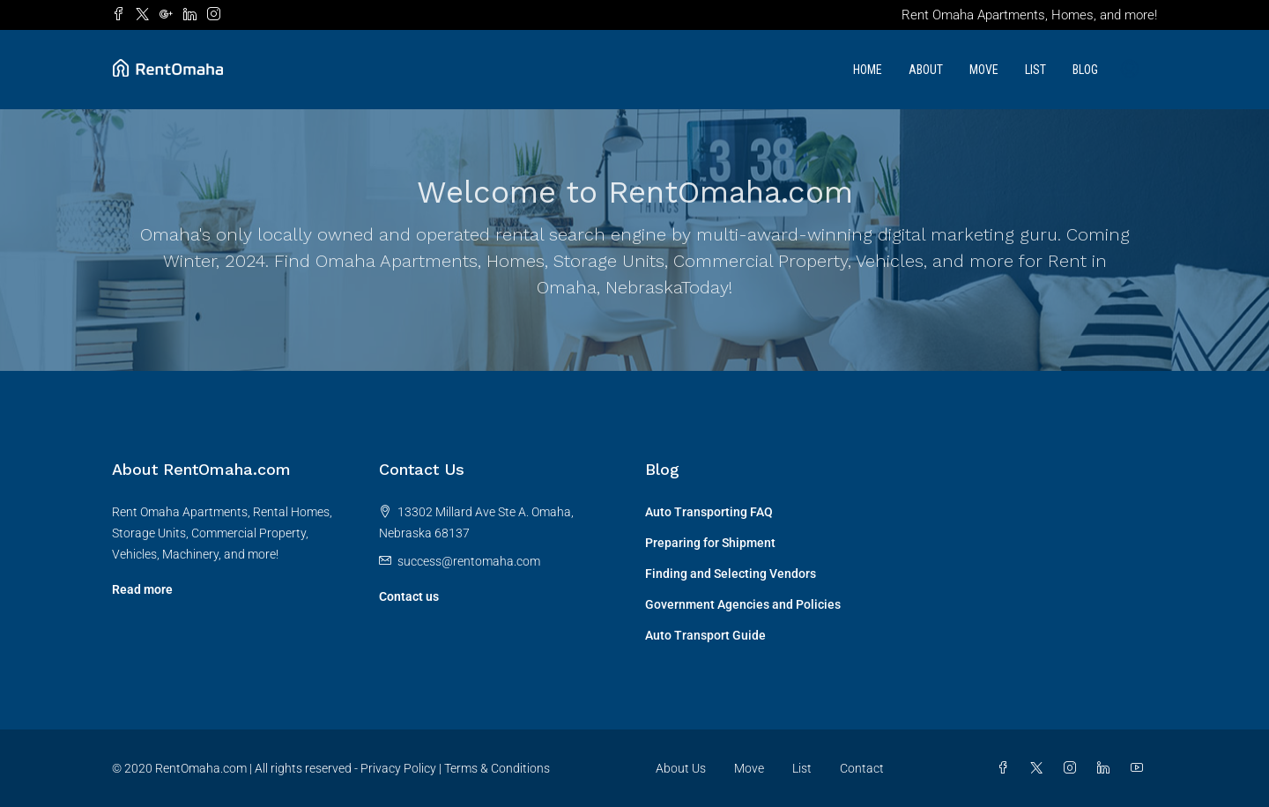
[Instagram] (1073, 768)
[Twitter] (1040, 768)
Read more (142, 589)
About (926, 70)
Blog (1085, 70)
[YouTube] (1140, 768)
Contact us (409, 596)
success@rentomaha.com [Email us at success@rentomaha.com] (468, 561)
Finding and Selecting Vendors (730, 573)
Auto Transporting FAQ (709, 512)
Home (867, 70)
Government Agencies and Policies (743, 604)
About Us (681, 768)
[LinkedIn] (1107, 768)
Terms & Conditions (497, 768)
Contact (862, 768)
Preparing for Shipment (710, 543)
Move (983, 70)
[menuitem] (1129, 69)
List (1035, 70)
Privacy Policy (398, 768)
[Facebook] (1006, 768)
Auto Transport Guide (705, 635)
